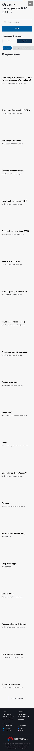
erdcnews (23, 725)
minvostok (8, 730)
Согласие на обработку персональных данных (17, 745)
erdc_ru (22, 728)
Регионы (9, 41)
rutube (22, 730)
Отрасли (24, 41)
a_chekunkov (8, 728)
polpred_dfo (8, 725)
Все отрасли (7, 47)
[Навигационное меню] (30, 3)
